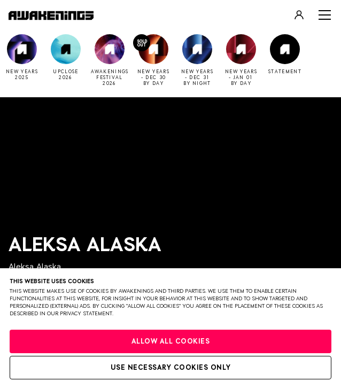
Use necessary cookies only (171, 367)
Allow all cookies (170, 341)
